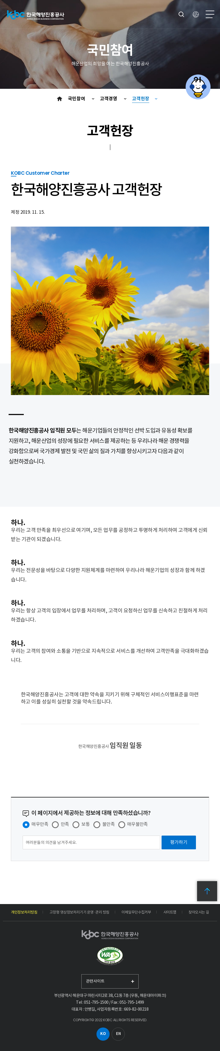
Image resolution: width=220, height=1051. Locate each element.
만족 (65, 824)
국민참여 (77, 99)
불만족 (108, 824)
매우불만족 (137, 824)
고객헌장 (140, 99)
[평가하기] (179, 842)
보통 (85, 824)
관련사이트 (95, 981)
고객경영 (109, 99)
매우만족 (40, 824)
